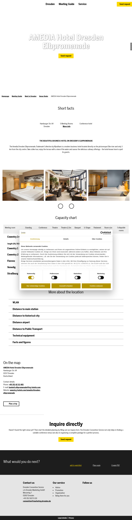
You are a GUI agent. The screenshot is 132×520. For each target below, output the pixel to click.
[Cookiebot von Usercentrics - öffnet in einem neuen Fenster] (102, 233)
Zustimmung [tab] (35, 239)
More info (66, 126)
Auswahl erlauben (66, 286)
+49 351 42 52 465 (16, 384)
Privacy (71, 518)
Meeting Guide (17, 96)
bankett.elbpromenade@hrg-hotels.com (24, 387)
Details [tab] (66, 239)
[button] (124, 4)
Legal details (62, 518)
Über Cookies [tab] (97, 239)
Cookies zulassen (96, 286)
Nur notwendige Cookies (36, 286)
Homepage (5, 96)
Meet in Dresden (30, 96)
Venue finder (43, 96)
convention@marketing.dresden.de (37, 501)
